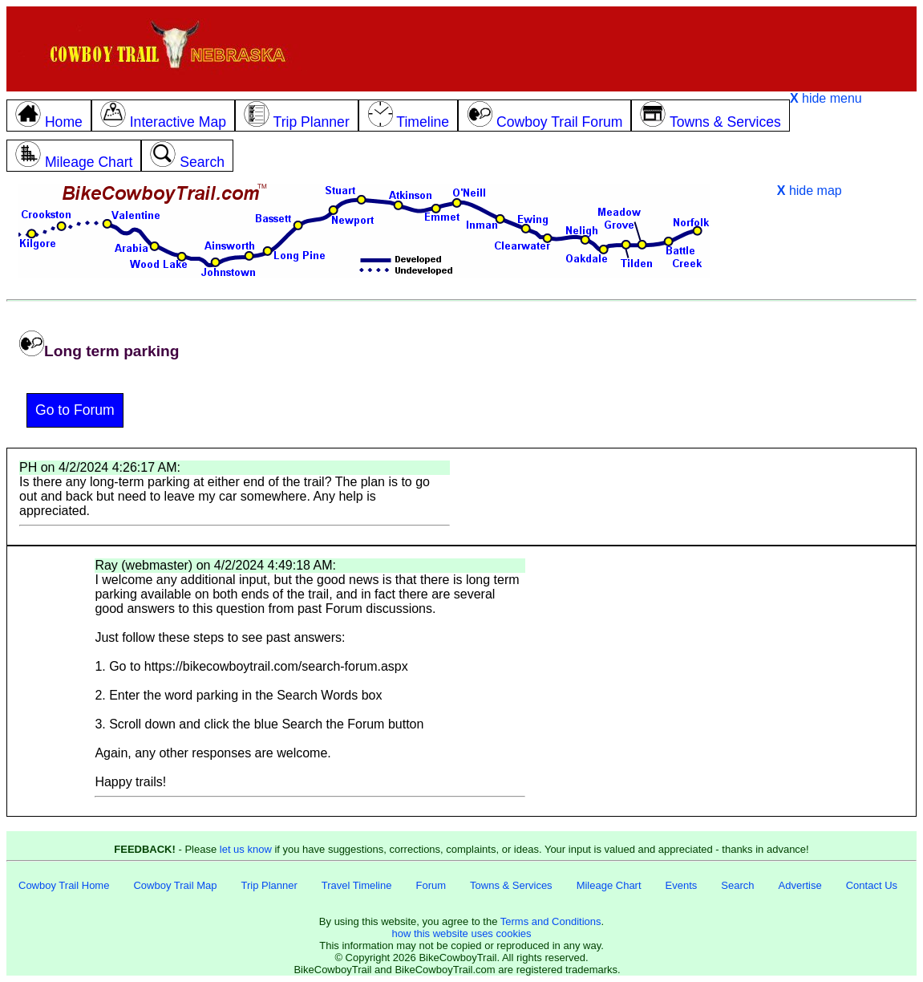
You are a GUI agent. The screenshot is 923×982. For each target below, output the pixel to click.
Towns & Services (511, 885)
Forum (430, 885)
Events (682, 885)
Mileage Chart (609, 885)
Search (737, 885)
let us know (246, 849)
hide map (809, 190)
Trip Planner (269, 885)
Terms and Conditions (550, 921)
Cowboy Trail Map (175, 885)
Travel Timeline (357, 885)
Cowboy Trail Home (63, 885)
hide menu (826, 98)
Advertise (800, 885)
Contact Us (871, 885)
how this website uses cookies (461, 933)
